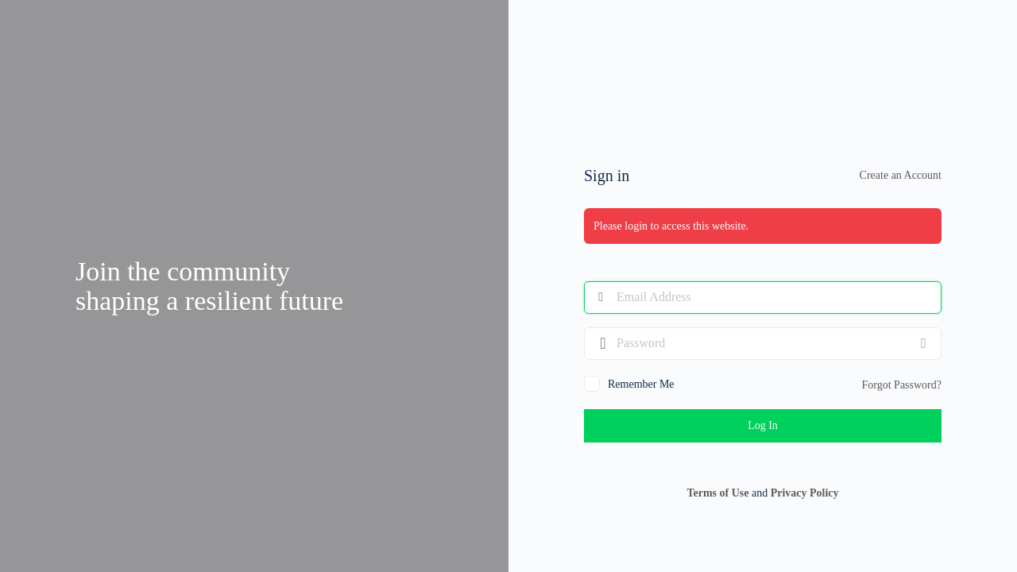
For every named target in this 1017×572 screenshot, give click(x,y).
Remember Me (641, 384)
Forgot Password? (902, 385)
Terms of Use (717, 493)
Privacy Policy (805, 493)
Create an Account (901, 175)
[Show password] (926, 343)
